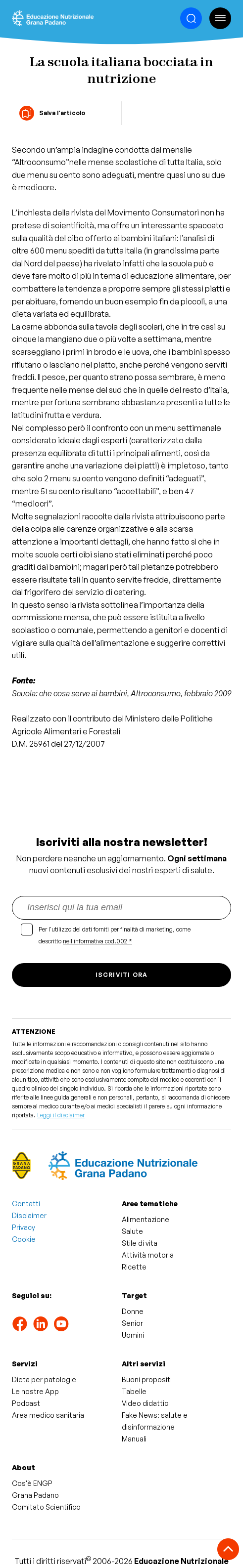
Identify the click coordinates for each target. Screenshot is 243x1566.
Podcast (26, 1403)
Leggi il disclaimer (61, 1115)
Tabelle (134, 1391)
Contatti (26, 1203)
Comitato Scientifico (46, 1507)
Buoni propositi (147, 1379)
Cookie (24, 1239)
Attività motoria (148, 1255)
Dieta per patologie (44, 1379)
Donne (133, 1311)
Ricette (134, 1267)
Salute (132, 1231)
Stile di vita (139, 1243)
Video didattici (146, 1403)
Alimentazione (145, 1219)
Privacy (23, 1227)
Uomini (133, 1335)
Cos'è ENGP (32, 1483)
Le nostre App (35, 1391)
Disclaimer (29, 1215)
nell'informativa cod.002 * (97, 941)
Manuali (134, 1439)
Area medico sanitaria (48, 1415)
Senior (132, 1323)
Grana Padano (35, 1495)
